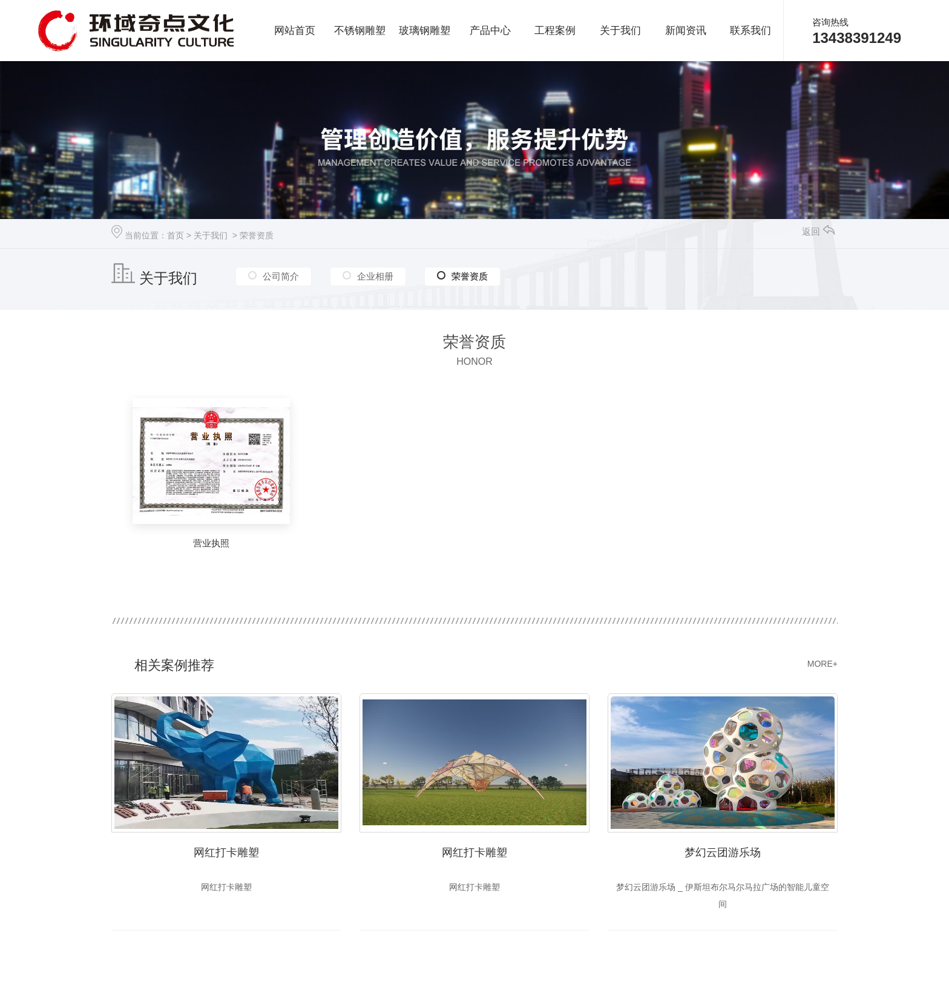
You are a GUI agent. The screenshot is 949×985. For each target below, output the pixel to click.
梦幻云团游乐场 (723, 852)
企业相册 (375, 275)
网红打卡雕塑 (226, 852)
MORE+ (822, 664)
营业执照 (211, 543)
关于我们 (211, 235)
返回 (818, 231)
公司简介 (281, 275)
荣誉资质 (257, 235)
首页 (175, 235)
